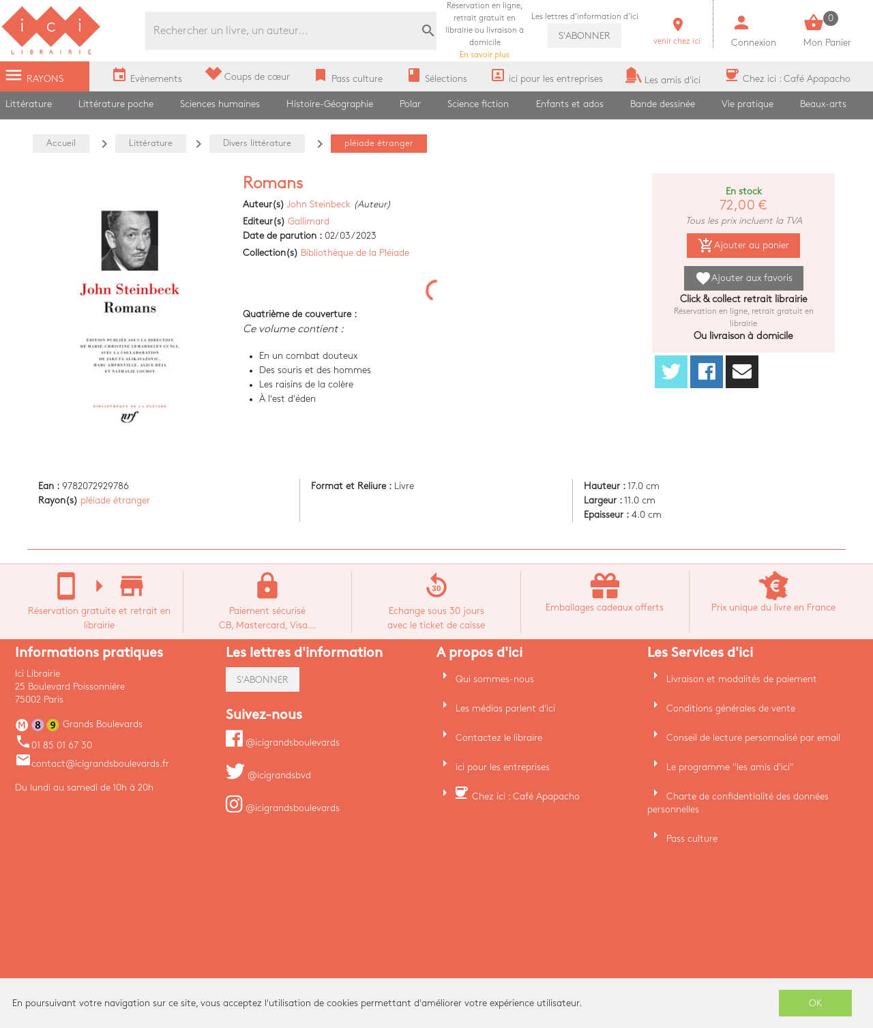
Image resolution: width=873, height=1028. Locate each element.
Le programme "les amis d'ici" (730, 767)
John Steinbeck (318, 204)
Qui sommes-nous (495, 679)
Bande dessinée (662, 104)
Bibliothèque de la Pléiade (355, 252)
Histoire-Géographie (329, 104)
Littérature (28, 104)
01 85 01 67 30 (53, 745)
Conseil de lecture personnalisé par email (753, 737)
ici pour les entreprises (503, 767)
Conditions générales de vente (730, 708)
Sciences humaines (220, 104)
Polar (410, 104)
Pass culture (691, 838)
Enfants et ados (570, 104)
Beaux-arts (823, 104)
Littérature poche (115, 104)
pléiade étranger (115, 500)
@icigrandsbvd (268, 775)
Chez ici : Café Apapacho (526, 796)
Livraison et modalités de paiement (741, 679)
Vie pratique (747, 104)
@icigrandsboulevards (283, 742)
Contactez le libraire (499, 737)
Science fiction (478, 104)
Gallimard (308, 221)
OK (816, 1003)
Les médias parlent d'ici (505, 708)
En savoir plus (484, 30)
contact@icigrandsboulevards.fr (92, 763)
